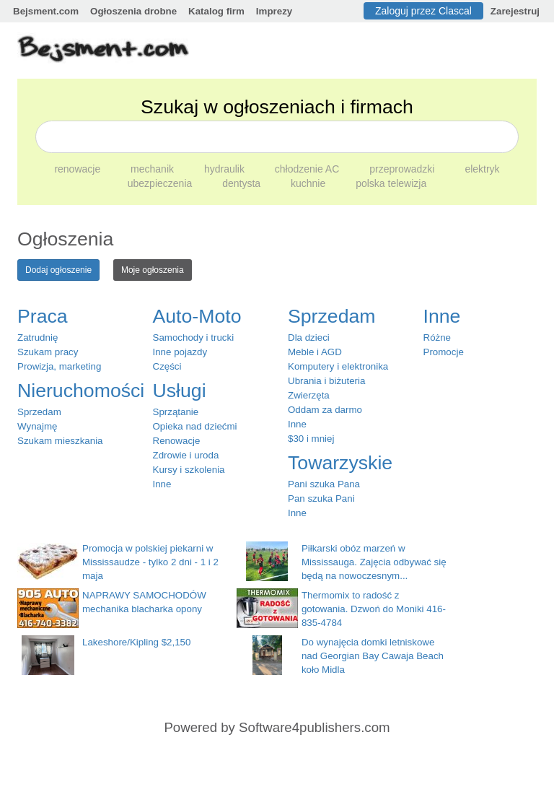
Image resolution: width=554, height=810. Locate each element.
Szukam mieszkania (60, 440)
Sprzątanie (176, 411)
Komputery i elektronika (338, 366)
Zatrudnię (37, 337)
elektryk (482, 169)
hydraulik (225, 169)
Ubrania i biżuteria (326, 380)
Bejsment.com (46, 11)
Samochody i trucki (193, 337)
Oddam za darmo (325, 409)
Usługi (179, 390)
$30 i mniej (311, 438)
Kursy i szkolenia (189, 469)
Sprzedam (39, 411)
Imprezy (274, 11)
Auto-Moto (197, 316)
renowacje (78, 169)
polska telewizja (391, 183)
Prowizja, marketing (59, 366)
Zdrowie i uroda (186, 455)
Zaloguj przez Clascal (423, 11)
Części (167, 366)
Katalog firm (216, 11)
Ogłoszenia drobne (133, 11)
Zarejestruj (515, 11)
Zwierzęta (309, 395)
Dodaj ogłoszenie (58, 270)
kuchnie (309, 183)
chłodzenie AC (308, 169)
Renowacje (177, 440)
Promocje (443, 352)
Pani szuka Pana (324, 484)
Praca (42, 316)
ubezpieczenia (161, 183)
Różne (437, 337)
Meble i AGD (315, 352)
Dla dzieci (309, 337)
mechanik (154, 169)
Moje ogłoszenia (152, 270)
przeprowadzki (403, 169)
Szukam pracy (47, 352)
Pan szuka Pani (321, 498)
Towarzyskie (340, 463)
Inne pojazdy (180, 352)
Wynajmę (37, 426)
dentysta (242, 183)
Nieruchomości (80, 390)
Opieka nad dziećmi (195, 426)
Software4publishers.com (314, 727)
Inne (162, 484)
